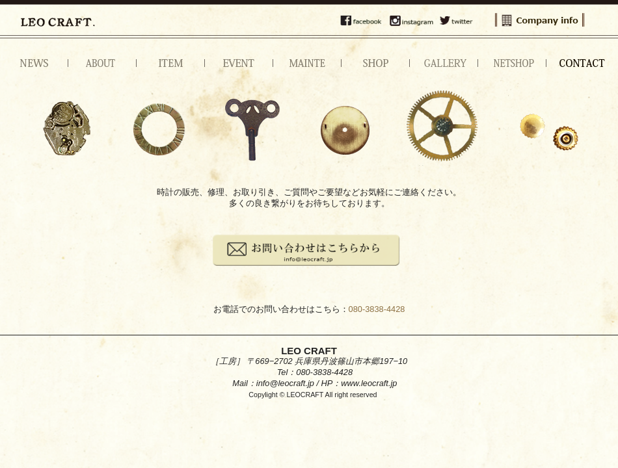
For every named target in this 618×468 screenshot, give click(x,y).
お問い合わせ (580, 63)
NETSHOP (512, 63)
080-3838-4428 (377, 309)
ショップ (376, 63)
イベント (239, 63)
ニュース (34, 63)
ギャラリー (444, 63)
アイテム (171, 63)
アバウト (102, 63)
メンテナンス (307, 63)
